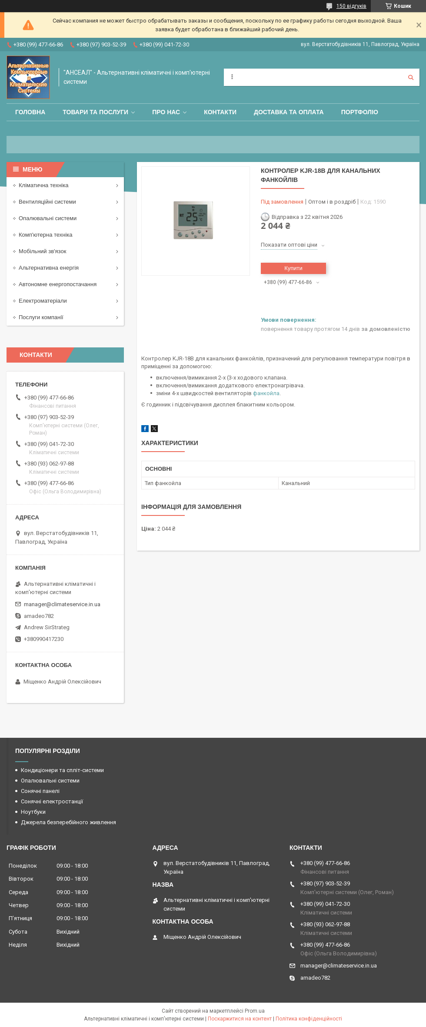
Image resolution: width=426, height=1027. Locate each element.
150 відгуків (351, 6)
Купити (293, 268)
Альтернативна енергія (49, 267)
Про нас (166, 112)
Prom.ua (255, 1011)
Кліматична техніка (43, 185)
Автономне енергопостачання (58, 284)
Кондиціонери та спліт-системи (62, 770)
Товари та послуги (95, 112)
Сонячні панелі (40, 791)
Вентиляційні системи (47, 201)
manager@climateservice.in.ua (62, 604)
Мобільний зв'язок (42, 251)
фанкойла (266, 393)
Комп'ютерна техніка (46, 234)
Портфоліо (359, 112)
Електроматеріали (43, 300)
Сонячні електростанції (52, 801)
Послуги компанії (41, 317)
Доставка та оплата (289, 112)
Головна (30, 112)
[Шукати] (410, 77)
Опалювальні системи (48, 218)
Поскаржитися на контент (240, 1019)
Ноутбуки (33, 812)
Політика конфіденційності (309, 1019)
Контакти (220, 112)
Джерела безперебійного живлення (68, 822)
